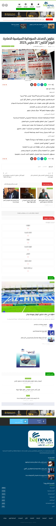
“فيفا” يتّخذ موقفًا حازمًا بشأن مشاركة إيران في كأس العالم (34, 338)
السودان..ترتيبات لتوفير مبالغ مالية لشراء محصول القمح (28, 381)
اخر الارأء (17, 188)
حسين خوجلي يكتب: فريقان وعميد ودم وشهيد (36, 462)
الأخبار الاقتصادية (49, 188)
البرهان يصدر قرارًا (15, 24)
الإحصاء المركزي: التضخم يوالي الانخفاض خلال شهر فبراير (42, 176)
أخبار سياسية (33, 188)
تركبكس (27, 213)
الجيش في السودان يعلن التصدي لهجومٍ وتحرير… (38, 25)
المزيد (18, 5)
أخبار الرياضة (52, 282)
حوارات (5, 518)
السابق (50, 205)
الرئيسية (38, 5)
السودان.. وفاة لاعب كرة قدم (40, 324)
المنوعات (20, 518)
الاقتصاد (32, 518)
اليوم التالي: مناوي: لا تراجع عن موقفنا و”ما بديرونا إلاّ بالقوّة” (13, 176)
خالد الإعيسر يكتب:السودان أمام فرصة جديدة (28, 398)
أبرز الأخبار (52, 500)
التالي (46, 205)
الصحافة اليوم (12, 518)
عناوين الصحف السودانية (6, 46)
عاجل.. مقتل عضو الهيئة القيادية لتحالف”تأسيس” (33, 19)
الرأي (53, 506)
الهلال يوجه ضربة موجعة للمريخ (40, 331)
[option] (28, 27)
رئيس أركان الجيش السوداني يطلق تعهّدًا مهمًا (28, 389)
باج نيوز (30, 522)
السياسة (31, 5)
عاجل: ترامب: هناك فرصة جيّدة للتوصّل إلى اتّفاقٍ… (35, 469)
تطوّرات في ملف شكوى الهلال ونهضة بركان (40, 314)
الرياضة (25, 5)
